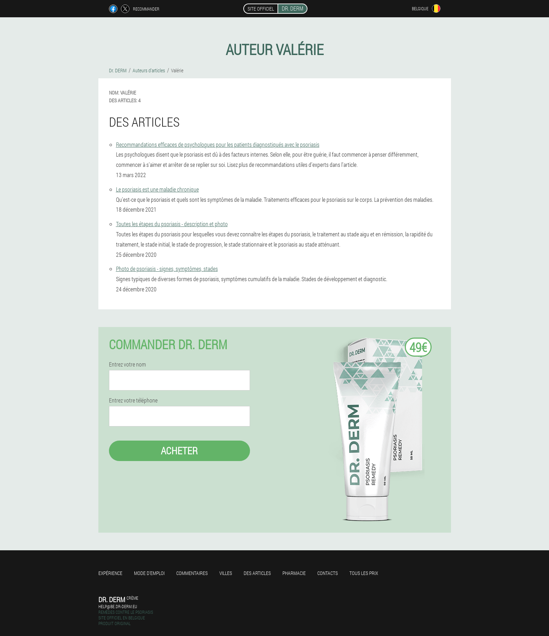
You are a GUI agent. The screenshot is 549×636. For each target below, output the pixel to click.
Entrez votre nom (127, 364)
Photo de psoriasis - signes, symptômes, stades (167, 268)
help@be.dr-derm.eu (117, 606)
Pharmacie (294, 573)
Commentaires (192, 573)
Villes (225, 573)
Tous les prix (363, 573)
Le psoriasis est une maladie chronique (157, 189)
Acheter (179, 450)
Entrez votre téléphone (133, 400)
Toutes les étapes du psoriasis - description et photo (172, 224)
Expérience (110, 573)
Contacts (327, 573)
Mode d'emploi (149, 573)
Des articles (257, 573)
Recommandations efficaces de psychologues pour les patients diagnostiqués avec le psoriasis (217, 144)
